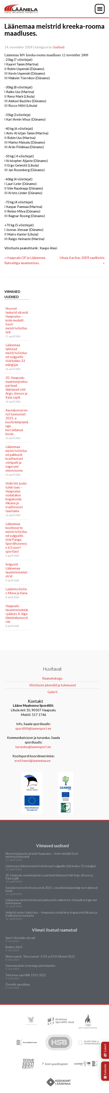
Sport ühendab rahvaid (20, 938)
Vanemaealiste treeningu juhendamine (30, 965)
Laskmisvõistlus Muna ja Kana (16, 591)
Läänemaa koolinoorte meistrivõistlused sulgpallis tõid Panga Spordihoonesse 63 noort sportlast (16, 537)
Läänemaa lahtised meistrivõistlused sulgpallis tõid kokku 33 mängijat (16, 355)
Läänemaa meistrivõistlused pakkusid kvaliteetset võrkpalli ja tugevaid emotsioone (16, 458)
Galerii (105, 1050)
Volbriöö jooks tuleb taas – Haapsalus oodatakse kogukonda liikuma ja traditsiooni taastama (16, 497)
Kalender (105, 1071)
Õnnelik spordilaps (17, 984)
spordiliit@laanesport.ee (33, 728)
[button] (100, 9)
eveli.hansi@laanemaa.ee (32, 761)
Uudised (58, 47)
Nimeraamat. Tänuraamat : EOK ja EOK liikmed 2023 (40, 956)
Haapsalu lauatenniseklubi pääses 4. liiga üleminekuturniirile (16, 614)
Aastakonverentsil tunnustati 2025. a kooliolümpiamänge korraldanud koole (16, 422)
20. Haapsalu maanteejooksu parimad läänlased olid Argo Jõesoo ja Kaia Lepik (16, 387)
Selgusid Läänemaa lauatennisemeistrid (16, 570)
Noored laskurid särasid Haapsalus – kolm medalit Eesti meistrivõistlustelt (16, 320)
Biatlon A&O (13, 947)
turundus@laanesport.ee (33, 747)
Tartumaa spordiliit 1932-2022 (25, 975)
